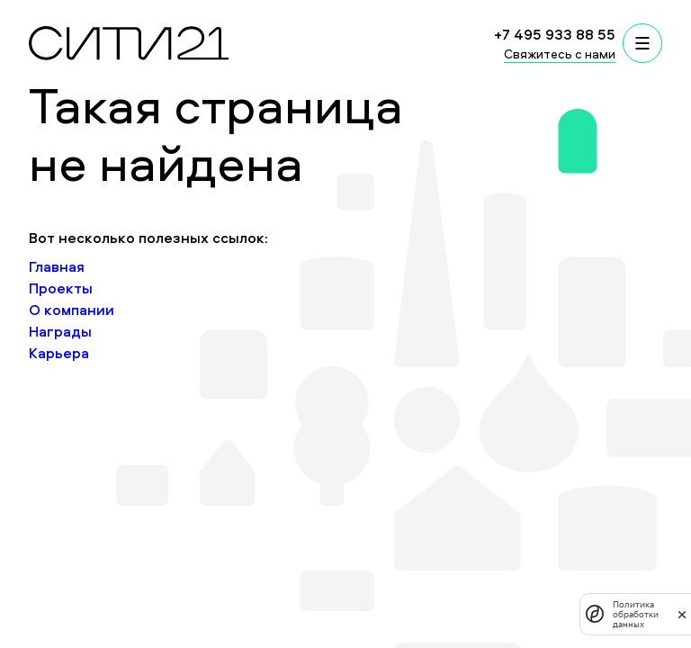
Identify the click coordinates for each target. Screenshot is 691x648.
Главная (57, 266)
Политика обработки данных (636, 614)
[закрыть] (682, 614)
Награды (60, 331)
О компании (71, 310)
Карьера (59, 353)
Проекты (61, 288)
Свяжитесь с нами (559, 53)
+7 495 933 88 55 (554, 34)
